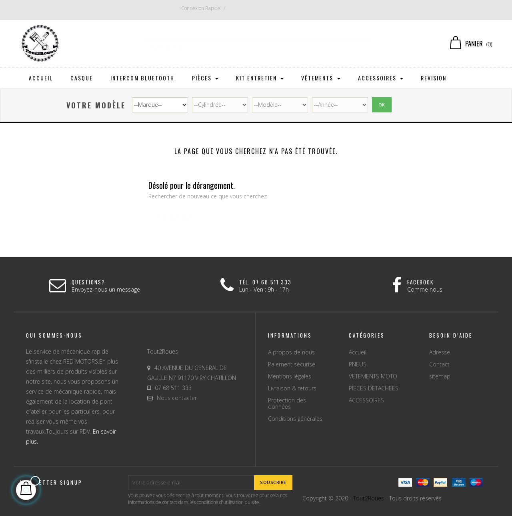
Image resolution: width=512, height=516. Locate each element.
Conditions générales (295, 418)
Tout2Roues (368, 498)
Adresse (439, 352)
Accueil (357, 352)
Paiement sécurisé (291, 364)
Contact (439, 364)
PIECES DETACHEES (373, 388)
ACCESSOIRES (366, 400)
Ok (381, 105)
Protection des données (287, 403)
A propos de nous (291, 352)
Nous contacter (177, 398)
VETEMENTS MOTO (373, 376)
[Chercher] (256, 43)
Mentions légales (289, 376)
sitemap (439, 376)
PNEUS (357, 364)
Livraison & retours (292, 388)
